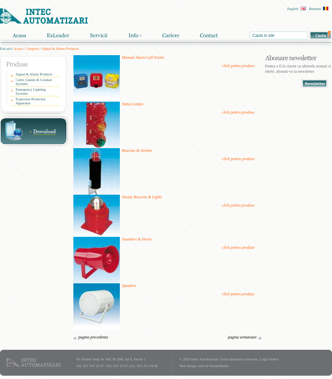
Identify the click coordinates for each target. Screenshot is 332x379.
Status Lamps (132, 104)
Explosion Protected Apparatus (30, 101)
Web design (187, 366)
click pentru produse (238, 65)
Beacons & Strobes (137, 150)
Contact (209, 35)
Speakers (129, 285)
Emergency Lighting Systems (31, 91)
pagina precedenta (93, 337)
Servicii (99, 35)
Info (134, 35)
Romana (315, 9)
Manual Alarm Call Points (143, 57)
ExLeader (58, 35)
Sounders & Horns (137, 239)
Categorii (32, 48)
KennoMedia (218, 366)
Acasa (19, 35)
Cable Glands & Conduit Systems (34, 82)
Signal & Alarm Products (60, 48)
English (292, 9)
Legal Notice (269, 359)
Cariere (170, 35)
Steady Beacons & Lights (142, 197)
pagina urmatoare (242, 337)
